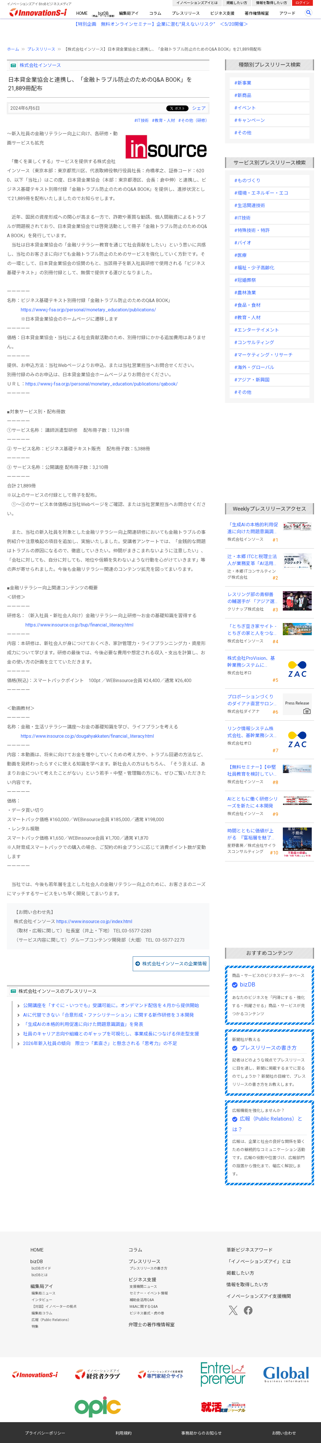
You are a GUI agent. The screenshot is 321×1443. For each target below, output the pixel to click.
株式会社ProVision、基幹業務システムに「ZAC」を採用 (251, 662)
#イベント (245, 108)
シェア (199, 108)
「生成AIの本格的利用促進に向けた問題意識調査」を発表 (83, 1024)
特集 (35, 1327)
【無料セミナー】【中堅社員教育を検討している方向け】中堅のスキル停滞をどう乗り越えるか (251, 771)
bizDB (103, 13)
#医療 (240, 255)
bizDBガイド (41, 1268)
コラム (155, 13)
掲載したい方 (236, 3)
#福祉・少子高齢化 (254, 268)
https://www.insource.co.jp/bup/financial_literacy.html (79, 625)
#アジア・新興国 (252, 380)
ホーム (13, 49)
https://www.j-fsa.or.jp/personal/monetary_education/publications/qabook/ (101, 384)
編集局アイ (129, 13)
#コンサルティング (254, 342)
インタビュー (42, 1300)
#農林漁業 (245, 292)
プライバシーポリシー (45, 1433)
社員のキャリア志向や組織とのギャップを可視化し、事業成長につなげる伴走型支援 (111, 1034)
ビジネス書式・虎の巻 (147, 1313)
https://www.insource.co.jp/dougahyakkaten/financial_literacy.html (87, 736)
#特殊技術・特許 (252, 230)
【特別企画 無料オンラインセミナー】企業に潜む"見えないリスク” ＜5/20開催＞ (160, 24)
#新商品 (242, 95)
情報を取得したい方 (271, 3)
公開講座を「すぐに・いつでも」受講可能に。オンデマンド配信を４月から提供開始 (111, 1005)
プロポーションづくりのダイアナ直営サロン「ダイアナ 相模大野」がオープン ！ (251, 700)
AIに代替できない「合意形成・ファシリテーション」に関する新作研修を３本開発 (108, 1015)
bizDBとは (40, 1275)
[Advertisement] (108, 1103)
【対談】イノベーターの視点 (54, 1307)
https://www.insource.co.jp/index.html (94, 921)
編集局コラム (42, 1313)
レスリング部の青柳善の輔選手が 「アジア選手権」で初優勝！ (250, 598)
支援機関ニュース (143, 1287)
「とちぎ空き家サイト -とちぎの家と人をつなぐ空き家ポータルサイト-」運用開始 (251, 630)
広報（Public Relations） (51, 1320)
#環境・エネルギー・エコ (261, 193)
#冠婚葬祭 (245, 280)
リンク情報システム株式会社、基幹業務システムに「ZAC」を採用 (250, 732)
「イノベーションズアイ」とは (258, 1261)
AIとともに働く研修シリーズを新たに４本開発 (252, 802)
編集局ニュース (44, 1293)
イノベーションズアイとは (197, 3)
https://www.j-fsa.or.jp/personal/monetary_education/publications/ (88, 310)
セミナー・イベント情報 (149, 1293)
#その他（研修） (193, 120)
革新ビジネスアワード (249, 1250)
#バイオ (242, 243)
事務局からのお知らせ (201, 1433)
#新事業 (242, 83)
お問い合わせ (284, 1433)
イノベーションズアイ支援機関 (258, 1296)
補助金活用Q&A (142, 1300)
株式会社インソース (40, 65)
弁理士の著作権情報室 (151, 1324)
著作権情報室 (257, 13)
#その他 (242, 133)
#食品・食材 (247, 305)
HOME (82, 13)
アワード (287, 13)
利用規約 (123, 1433)
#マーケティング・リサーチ (263, 355)
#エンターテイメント (256, 330)
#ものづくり (247, 180)
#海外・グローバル (254, 367)
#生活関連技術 (249, 205)
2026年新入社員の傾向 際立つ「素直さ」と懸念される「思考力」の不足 (100, 1043)
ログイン (302, 3)
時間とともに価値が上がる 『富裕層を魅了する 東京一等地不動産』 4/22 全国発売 (251, 834)
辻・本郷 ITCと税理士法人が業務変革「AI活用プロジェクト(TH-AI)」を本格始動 (252, 560)
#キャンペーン (249, 120)
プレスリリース (186, 13)
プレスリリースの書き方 (268, 1048)
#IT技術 (141, 120)
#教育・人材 (163, 120)
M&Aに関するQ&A (144, 1307)
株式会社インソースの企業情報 (174, 964)
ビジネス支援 (222, 13)
